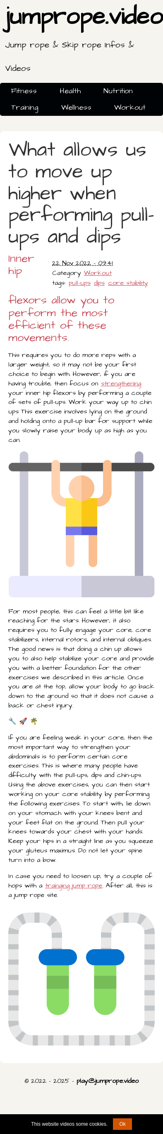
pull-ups (80, 282)
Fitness (24, 91)
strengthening (121, 383)
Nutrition (118, 91)
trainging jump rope (73, 885)
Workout (130, 107)
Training (24, 107)
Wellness (76, 107)
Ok (122, 1124)
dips (99, 282)
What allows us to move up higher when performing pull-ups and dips (81, 193)
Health (70, 91)
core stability (128, 282)
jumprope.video (84, 39)
